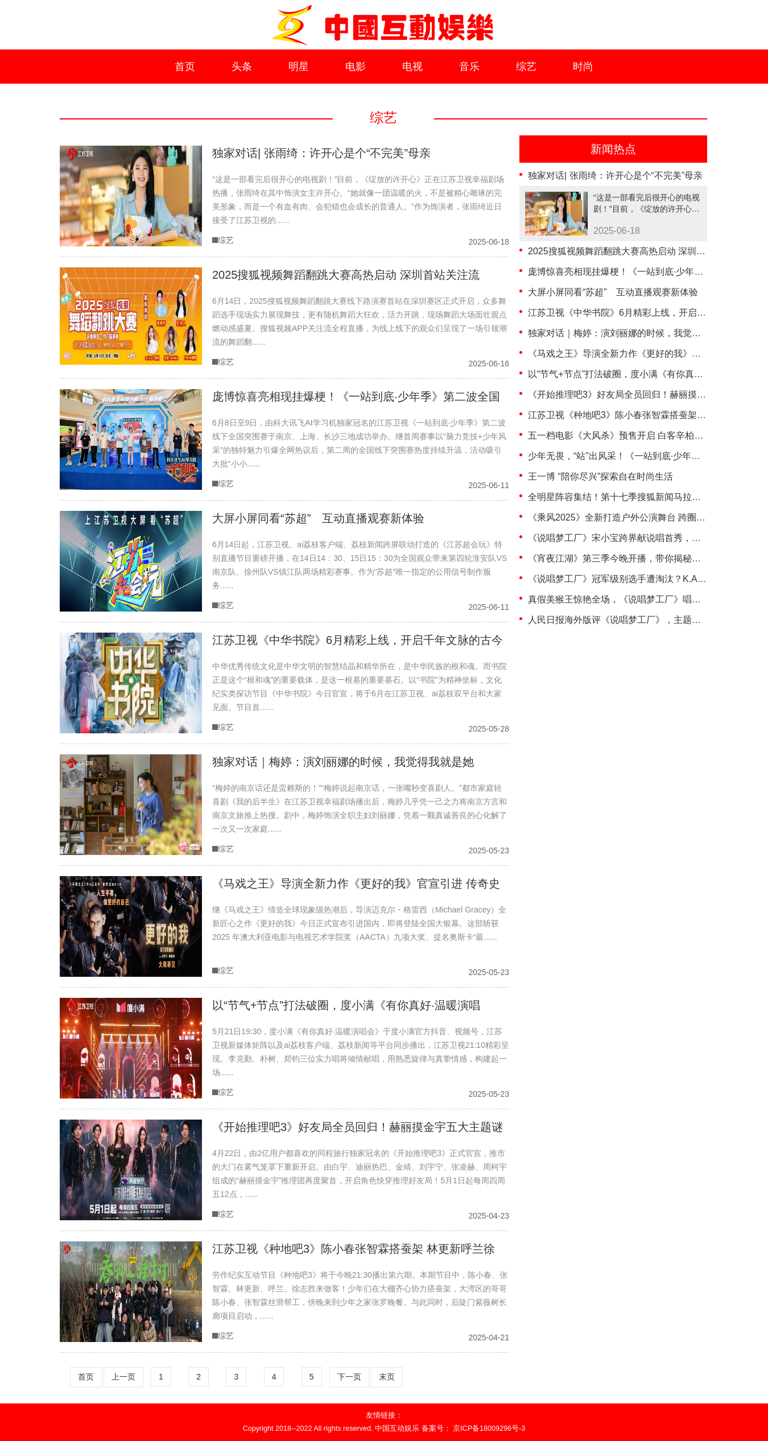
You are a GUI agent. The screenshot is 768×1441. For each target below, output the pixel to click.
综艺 (526, 66)
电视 (412, 66)
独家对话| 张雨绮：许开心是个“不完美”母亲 (615, 175)
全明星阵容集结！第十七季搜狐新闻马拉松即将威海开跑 (641, 497)
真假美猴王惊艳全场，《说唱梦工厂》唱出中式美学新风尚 (646, 599)
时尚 (583, 66)
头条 (242, 66)
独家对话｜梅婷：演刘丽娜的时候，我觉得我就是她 (632, 333)
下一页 (349, 1376)
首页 (185, 66)
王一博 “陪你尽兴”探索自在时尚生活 (600, 476)
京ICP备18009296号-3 (489, 1428)
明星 (298, 66)
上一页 (123, 1376)
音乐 (469, 66)
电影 (355, 66)
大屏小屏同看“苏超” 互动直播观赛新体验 (613, 292)
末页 (387, 1376)
